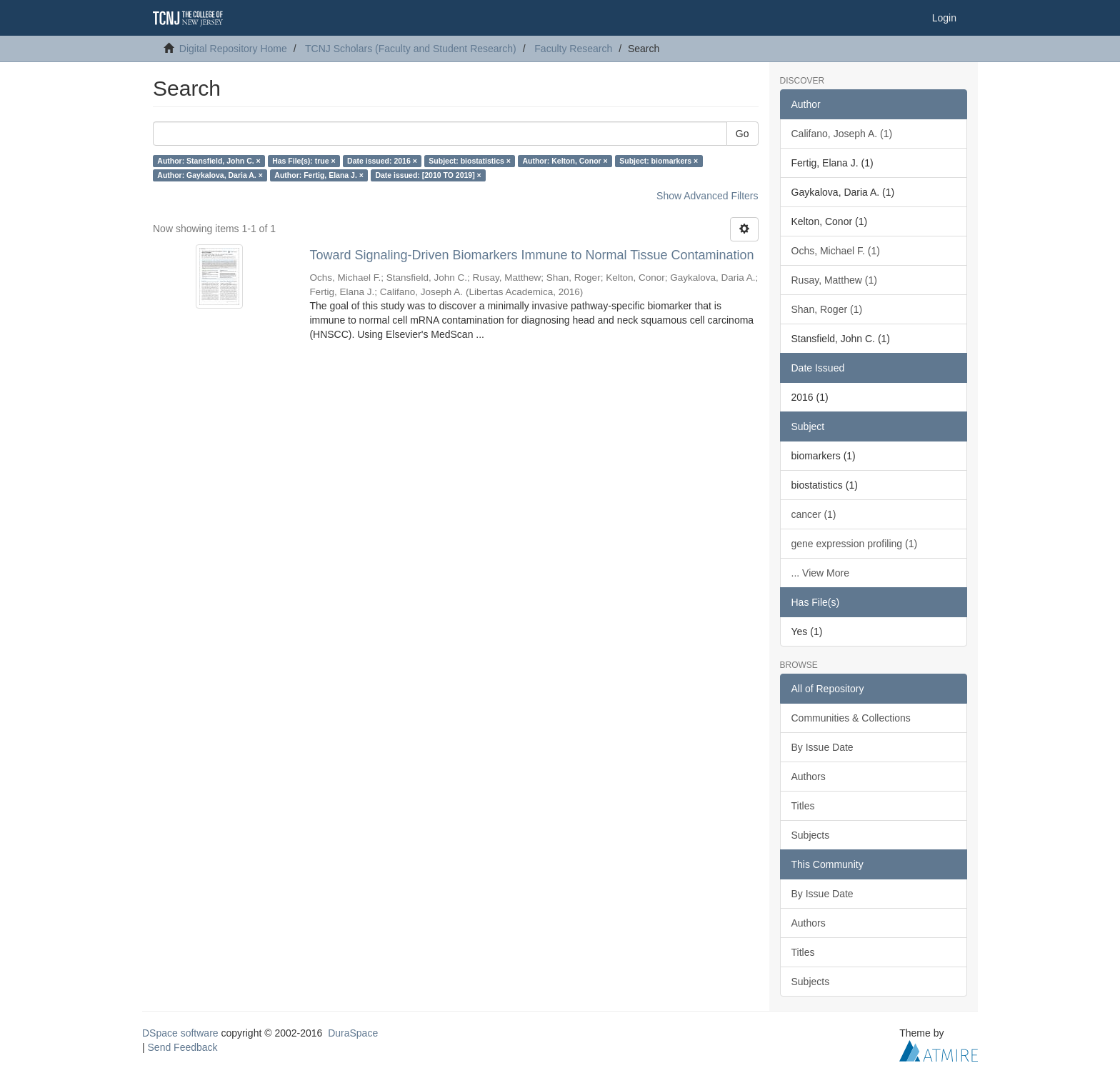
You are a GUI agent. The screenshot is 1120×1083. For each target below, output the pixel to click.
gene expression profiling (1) (854, 543)
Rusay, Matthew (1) (834, 280)
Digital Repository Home (233, 48)
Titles (803, 806)
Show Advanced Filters (707, 195)
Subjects (810, 835)
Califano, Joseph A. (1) (842, 133)
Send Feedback (183, 1047)
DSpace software (180, 1033)
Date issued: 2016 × (382, 160)
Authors (808, 776)
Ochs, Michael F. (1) (835, 250)
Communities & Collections (851, 718)
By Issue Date (822, 747)
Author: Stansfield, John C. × (208, 160)
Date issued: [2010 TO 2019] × (428, 175)
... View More (820, 573)
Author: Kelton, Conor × (564, 160)
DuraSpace (353, 1033)
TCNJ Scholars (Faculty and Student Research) (410, 48)
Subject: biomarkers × (658, 160)
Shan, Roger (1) (827, 309)
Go (742, 133)
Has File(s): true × (303, 160)
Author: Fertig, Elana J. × (319, 175)
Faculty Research (573, 48)
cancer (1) (813, 514)
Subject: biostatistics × (470, 160)
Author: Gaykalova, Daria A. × (210, 175)
